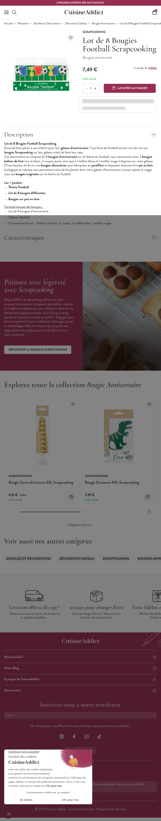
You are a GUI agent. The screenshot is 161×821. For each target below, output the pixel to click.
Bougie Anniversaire (103, 24)
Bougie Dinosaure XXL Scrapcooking (112, 482)
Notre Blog (80, 668)
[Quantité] (90, 88)
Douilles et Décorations (46, 24)
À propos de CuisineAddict (80, 679)
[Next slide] (149, 512)
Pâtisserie (23, 24)
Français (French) (80, 750)
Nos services (80, 690)
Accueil (8, 24)
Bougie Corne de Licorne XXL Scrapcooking (41, 482)
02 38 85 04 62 (21, 768)
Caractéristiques (80, 237)
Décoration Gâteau (76, 24)
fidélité (153, 68)
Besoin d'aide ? (80, 657)
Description (80, 134)
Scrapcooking (116, 558)
